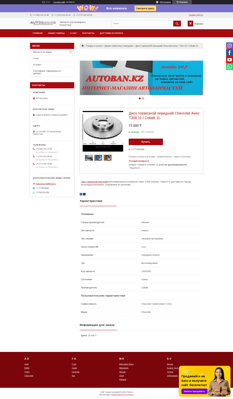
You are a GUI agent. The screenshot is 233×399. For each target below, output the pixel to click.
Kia (73, 376)
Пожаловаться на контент (122, 395)
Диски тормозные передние (119, 46)
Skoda (170, 364)
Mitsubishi (123, 368)
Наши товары (56, 33)
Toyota (170, 372)
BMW (26, 368)
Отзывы (37, 64)
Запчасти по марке (42, 52)
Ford (74, 364)
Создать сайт (59, 2)
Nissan (122, 372)
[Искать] (177, 23)
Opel (121, 376)
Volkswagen (172, 376)
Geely (74, 368)
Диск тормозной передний (94, 181)
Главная (38, 33)
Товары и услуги (94, 46)
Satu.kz (130, 392)
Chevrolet (28, 376)
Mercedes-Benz (126, 364)
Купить (145, 141)
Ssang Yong (172, 368)
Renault (122, 379)
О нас (73, 33)
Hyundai (75, 372)
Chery (27, 372)
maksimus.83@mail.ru (46, 184)
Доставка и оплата (111, 33)
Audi (26, 364)
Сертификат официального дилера (47, 72)
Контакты (88, 33)
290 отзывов (165, 2)
